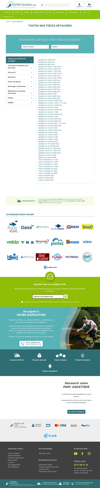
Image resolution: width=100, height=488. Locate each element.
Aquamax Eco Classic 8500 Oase (49, 85)
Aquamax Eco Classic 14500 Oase (49, 69)
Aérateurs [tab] (12, 77)
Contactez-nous (44, 469)
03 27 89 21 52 (84, 484)
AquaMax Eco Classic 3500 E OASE (50, 78)
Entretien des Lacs (8, 16)
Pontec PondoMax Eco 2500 (47, 169)
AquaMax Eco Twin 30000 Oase (48, 146)
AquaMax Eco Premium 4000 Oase (49, 119)
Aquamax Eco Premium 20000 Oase (50, 114)
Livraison (11, 462)
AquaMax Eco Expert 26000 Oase (49, 91)
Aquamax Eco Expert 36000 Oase (49, 96)
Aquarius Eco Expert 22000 (47, 155)
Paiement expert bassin (16, 458)
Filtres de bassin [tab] (14, 82)
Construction (6, 12)
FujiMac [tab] (11, 102)
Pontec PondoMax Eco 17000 (48, 166)
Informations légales (45, 465)
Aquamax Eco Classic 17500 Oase (49, 71)
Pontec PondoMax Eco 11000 (48, 160)
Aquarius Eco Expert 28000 (47, 157)
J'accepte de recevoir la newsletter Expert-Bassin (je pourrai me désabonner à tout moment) (51, 302)
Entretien (26, 12)
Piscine (85, 12)
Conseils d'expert (13, 453)
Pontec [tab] (10, 98)
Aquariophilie (60, 12)
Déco (50, 12)
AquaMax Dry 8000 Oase (46, 64)
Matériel (17, 12)
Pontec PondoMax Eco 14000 (48, 162)
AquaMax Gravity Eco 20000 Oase (49, 153)
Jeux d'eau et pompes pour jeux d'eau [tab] (18, 67)
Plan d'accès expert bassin (48, 471)
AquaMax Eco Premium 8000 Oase (49, 130)
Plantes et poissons (39, 12)
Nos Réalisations (13, 467)
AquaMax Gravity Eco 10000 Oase (49, 148)
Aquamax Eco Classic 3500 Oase (49, 80)
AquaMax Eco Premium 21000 (48, 116)
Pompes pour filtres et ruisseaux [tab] (17, 60)
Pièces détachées (73, 12)
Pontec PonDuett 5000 (45, 180)
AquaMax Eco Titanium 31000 (48, 137)
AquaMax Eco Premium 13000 (48, 107)
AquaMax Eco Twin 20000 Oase (48, 144)
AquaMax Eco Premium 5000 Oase (49, 121)
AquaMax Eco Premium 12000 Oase (50, 105)
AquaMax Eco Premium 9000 (47, 132)
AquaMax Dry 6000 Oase (46, 62)
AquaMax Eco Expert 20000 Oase (49, 87)
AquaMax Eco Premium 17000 (48, 112)
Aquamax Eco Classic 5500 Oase (49, 82)
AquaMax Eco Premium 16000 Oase (50, 110)
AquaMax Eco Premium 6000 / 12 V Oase (52, 123)
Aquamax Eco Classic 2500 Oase (49, 76)
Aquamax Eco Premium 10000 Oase (50, 101)
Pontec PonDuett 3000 (45, 178)
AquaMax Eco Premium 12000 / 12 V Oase (52, 103)
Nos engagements (14, 465)
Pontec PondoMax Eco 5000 (47, 171)
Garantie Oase (12, 460)
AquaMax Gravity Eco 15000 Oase (49, 151)
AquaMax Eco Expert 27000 (47, 94)
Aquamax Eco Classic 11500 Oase (49, 67)
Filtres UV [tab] (12, 72)
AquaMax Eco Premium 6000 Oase (49, 126)
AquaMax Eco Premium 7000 (47, 128)
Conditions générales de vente (49, 467)
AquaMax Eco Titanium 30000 (48, 135)
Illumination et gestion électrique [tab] (16, 92)
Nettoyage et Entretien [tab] (17, 86)
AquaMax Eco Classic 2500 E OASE (50, 73)
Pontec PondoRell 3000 (46, 175)
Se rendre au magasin (76, 412)
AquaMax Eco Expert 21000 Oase (49, 89)
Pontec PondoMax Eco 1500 (47, 164)
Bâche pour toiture (45, 453)
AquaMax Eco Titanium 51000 (48, 139)
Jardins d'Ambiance (14, 456)
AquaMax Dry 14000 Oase (47, 60)
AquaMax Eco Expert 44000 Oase (49, 98)
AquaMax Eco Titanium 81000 (48, 141)
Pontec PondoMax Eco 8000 (47, 173)
